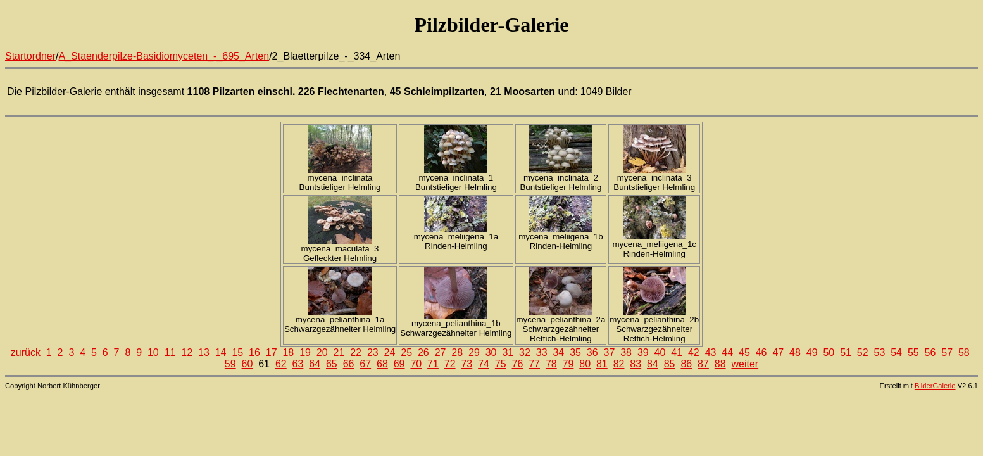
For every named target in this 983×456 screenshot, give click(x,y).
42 (693, 352)
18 (288, 352)
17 (271, 352)
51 (845, 352)
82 (619, 363)
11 (170, 352)
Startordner (30, 56)
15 (237, 352)
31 (507, 352)
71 (433, 363)
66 (348, 363)
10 (153, 352)
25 (406, 352)
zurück (26, 352)
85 (669, 363)
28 (457, 352)
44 (727, 352)
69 (399, 363)
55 (913, 352)
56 (930, 352)
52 (862, 352)
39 (643, 352)
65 (331, 363)
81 (602, 363)
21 (339, 352)
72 (450, 363)
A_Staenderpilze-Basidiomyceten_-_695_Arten (164, 56)
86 (686, 363)
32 (524, 352)
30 (491, 352)
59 (230, 363)
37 (609, 352)
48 (795, 352)
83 (635, 363)
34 (558, 352)
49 (812, 352)
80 (585, 363)
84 (652, 363)
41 (676, 352)
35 (575, 352)
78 (551, 363)
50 (828, 352)
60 (247, 363)
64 (314, 363)
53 (880, 352)
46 (761, 352)
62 (281, 363)
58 (964, 352)
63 (298, 363)
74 (483, 363)
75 (500, 363)
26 (423, 352)
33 (542, 352)
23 (373, 352)
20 (322, 352)
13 (204, 352)
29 (474, 352)
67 (365, 363)
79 (568, 363)
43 (711, 352)
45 (744, 352)
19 (305, 352)
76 (517, 363)
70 (416, 363)
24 (390, 352)
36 (592, 352)
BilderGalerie (935, 386)
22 (355, 352)
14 (221, 352)
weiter (744, 363)
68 (382, 363)
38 (626, 352)
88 (720, 363)
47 (778, 352)
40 (660, 352)
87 (703, 363)
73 (466, 363)
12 (186, 352)
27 (440, 352)
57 (947, 352)
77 (534, 363)
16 (254, 352)
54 (896, 352)
